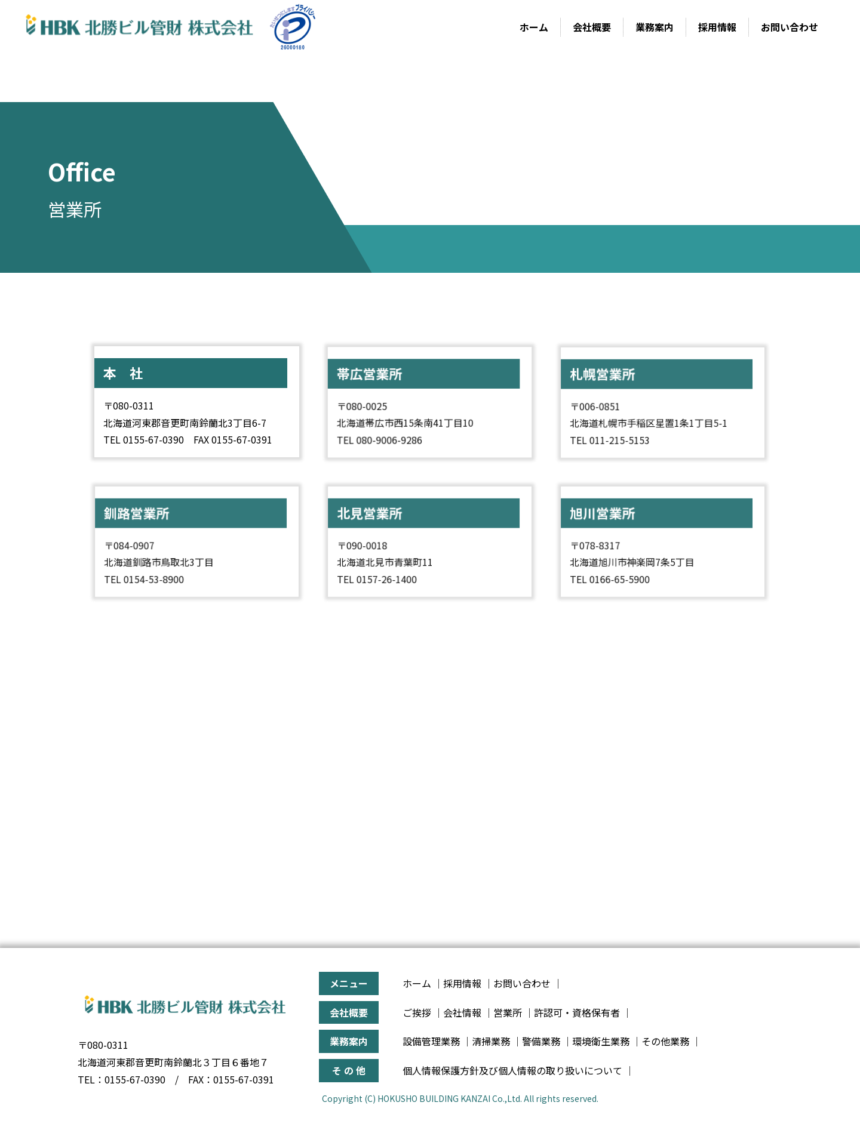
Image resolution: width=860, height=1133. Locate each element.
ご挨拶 (417, 1012)
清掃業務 (491, 1041)
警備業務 (541, 1041)
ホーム (534, 27)
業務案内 (654, 27)
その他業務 (665, 1041)
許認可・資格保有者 (577, 1012)
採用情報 (717, 27)
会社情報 (462, 1012)
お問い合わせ (789, 27)
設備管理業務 (431, 1041)
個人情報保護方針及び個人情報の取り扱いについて (512, 1070)
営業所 (507, 1012)
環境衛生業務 (600, 1041)
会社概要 (592, 27)
